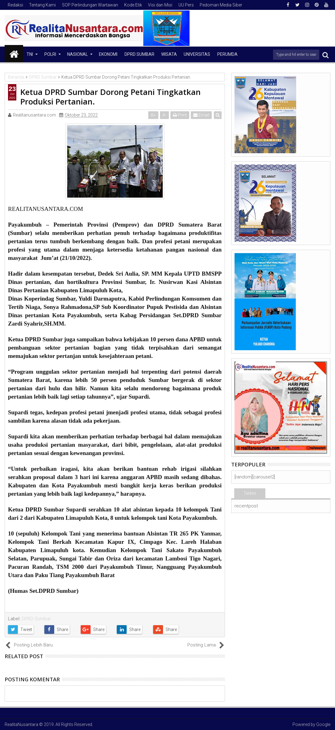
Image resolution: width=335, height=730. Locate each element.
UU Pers (186, 4)
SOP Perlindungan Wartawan (90, 4)
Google (323, 724)
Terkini (249, 493)
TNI (30, 54)
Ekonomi (108, 54)
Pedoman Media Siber (221, 4)
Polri (50, 54)
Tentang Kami (42, 4)
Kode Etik (133, 4)
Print (180, 115)
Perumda (227, 54)
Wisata (169, 54)
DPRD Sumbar (139, 54)
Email (201, 115)
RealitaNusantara (21, 724)
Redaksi (15, 4)
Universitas (197, 54)
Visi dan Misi (160, 4)
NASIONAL (77, 54)
